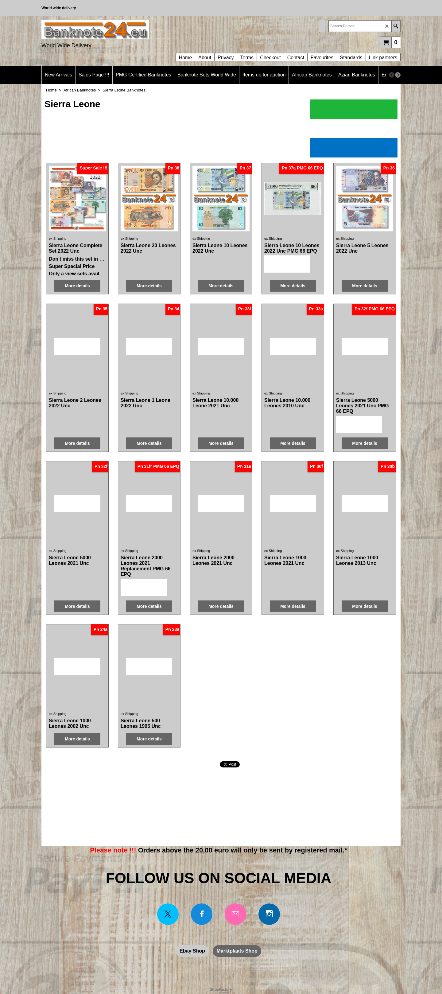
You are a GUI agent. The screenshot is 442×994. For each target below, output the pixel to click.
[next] (398, 75)
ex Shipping (58, 238)
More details (77, 285)
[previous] (391, 75)
